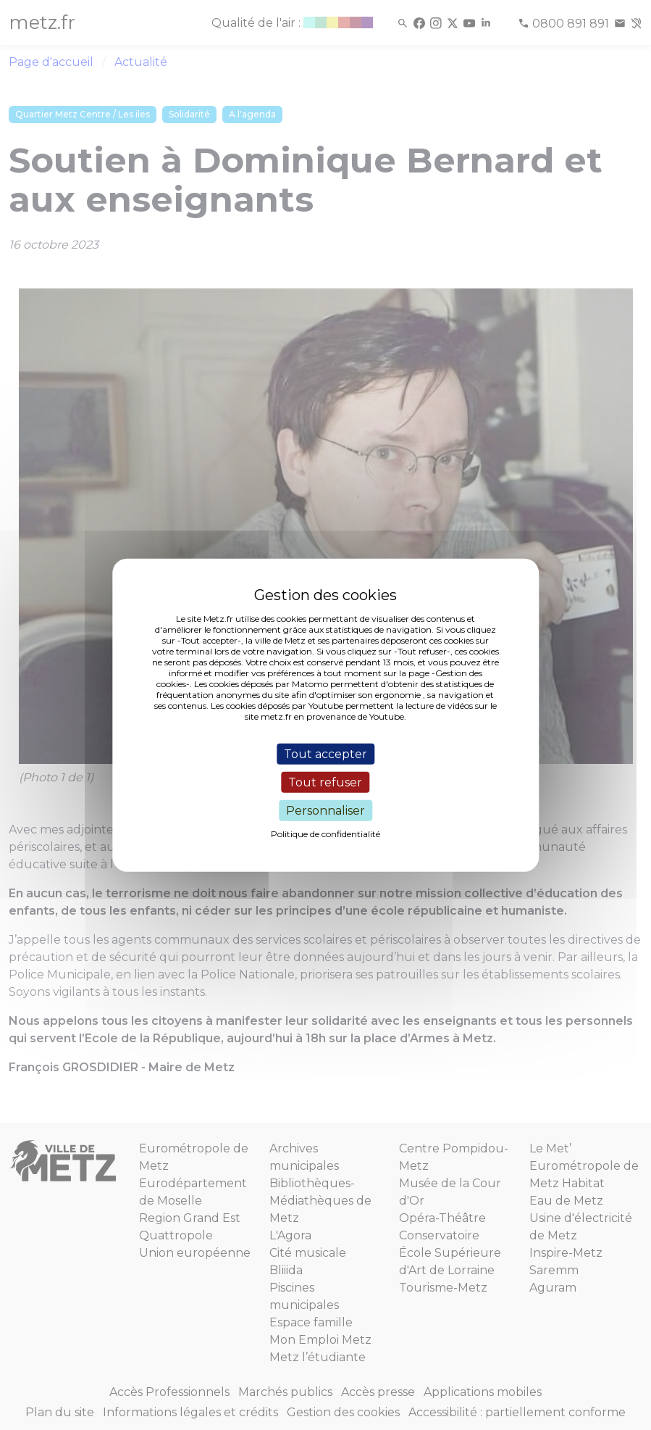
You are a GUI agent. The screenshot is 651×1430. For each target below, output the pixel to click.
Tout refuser (325, 782)
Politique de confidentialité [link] (325, 833)
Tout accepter (325, 753)
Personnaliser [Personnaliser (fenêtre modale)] (325, 811)
